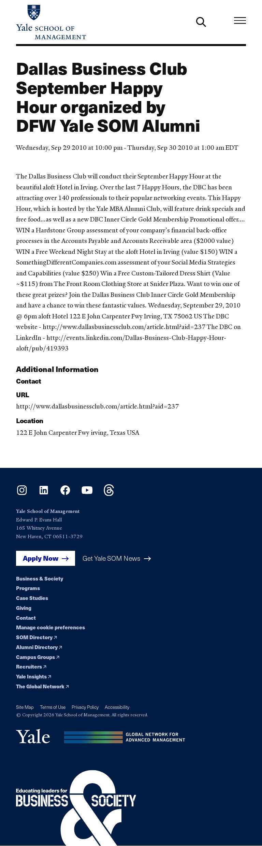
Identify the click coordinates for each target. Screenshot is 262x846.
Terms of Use (53, 707)
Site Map (25, 707)
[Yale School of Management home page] (73, 22)
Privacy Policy (85, 707)
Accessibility (117, 707)
